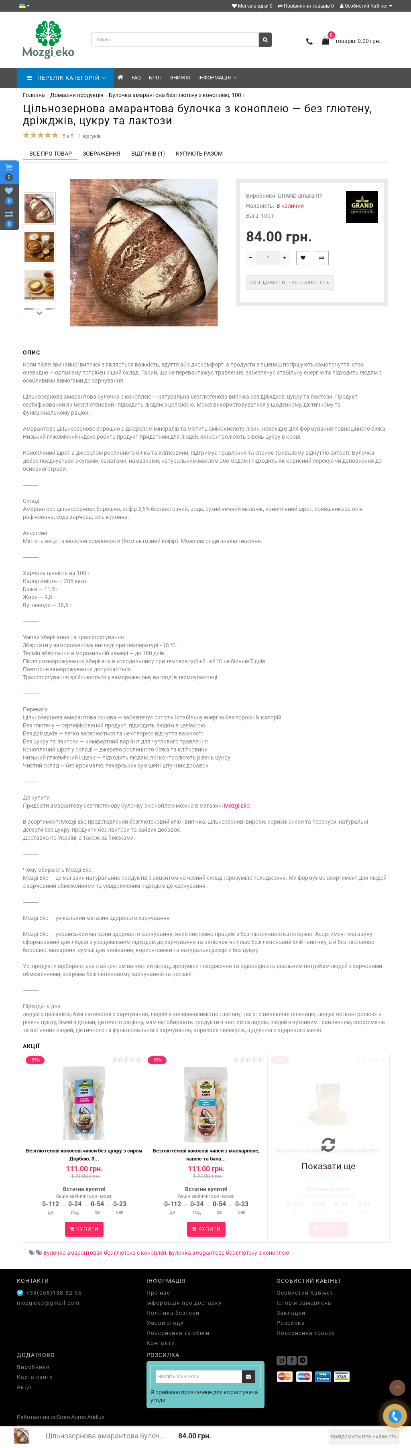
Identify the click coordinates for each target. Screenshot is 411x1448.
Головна (34, 95)
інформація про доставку (184, 1303)
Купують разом (199, 153)
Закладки (291, 1313)
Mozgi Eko (237, 805)
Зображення (101, 153)
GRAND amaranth (300, 195)
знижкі (180, 78)
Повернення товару (306, 1333)
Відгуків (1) (148, 153)
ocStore (60, 1417)
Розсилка (291, 1323)
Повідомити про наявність (364, 1437)
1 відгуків (89, 136)
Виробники (33, 1367)
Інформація (217, 78)
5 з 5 (66, 136)
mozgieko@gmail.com (48, 1303)
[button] (39, 313)
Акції (24, 1387)
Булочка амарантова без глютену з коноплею (229, 1253)
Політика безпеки (172, 1313)
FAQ (136, 78)
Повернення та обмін (178, 1333)
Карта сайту (35, 1377)
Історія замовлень (304, 1303)
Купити (84, 1229)
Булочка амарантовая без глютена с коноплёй (104, 1253)
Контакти (160, 1343)
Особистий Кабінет (366, 6)
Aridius (95, 1417)
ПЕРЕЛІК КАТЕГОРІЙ (66, 78)
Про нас (158, 1293)
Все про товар (50, 153)
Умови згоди (165, 1323)
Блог (155, 78)
